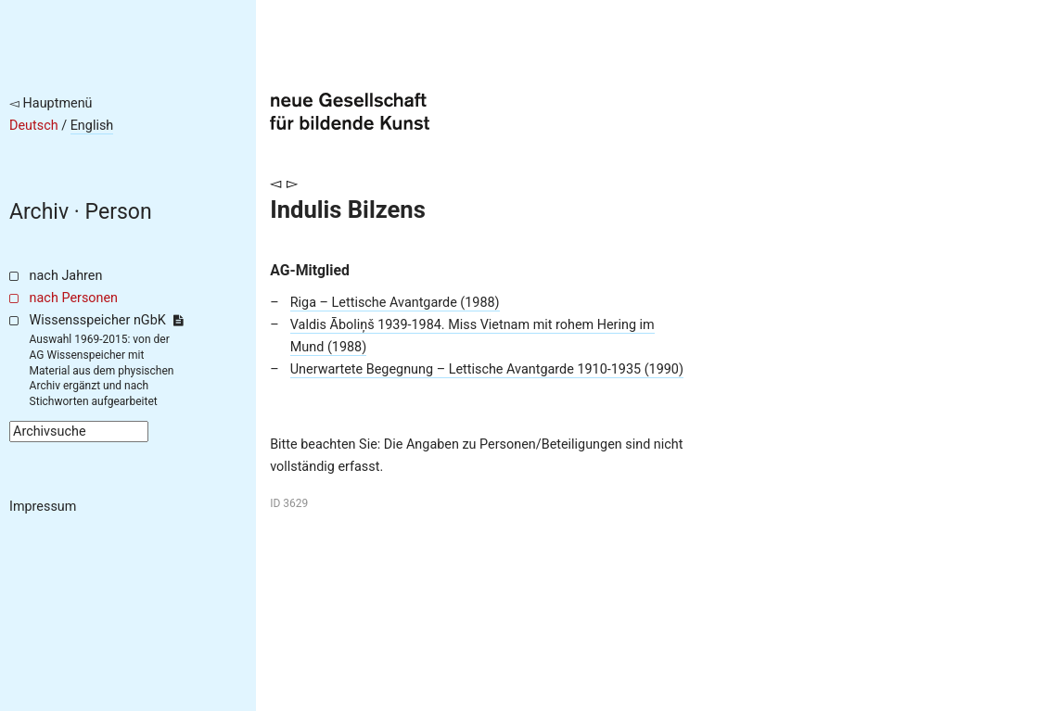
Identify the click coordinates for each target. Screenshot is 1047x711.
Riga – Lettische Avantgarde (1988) (395, 303)
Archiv (39, 211)
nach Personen (74, 298)
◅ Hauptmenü (51, 103)
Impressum (42, 506)
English (92, 125)
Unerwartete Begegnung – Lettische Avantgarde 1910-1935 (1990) (486, 369)
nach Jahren (66, 276)
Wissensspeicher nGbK (106, 320)
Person (118, 211)
